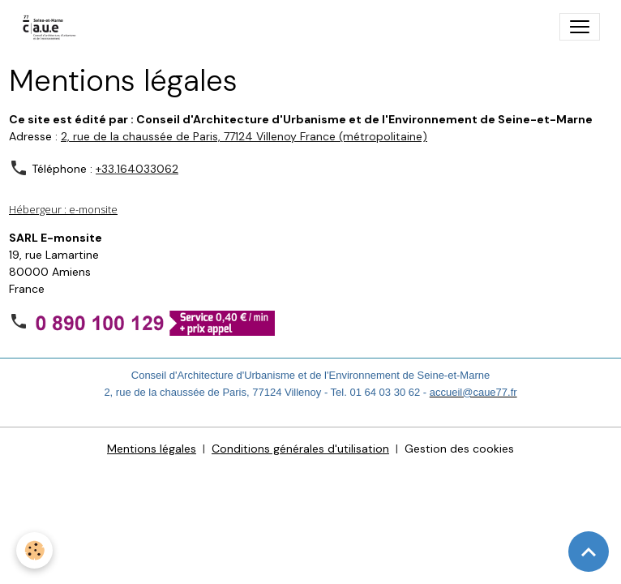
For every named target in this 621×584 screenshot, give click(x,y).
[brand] (53, 27)
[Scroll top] (588, 551)
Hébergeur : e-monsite (63, 209)
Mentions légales (151, 448)
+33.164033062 (137, 168)
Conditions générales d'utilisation (300, 448)
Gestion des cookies (459, 448)
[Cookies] (34, 550)
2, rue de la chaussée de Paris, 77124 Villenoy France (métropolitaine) (244, 136)
